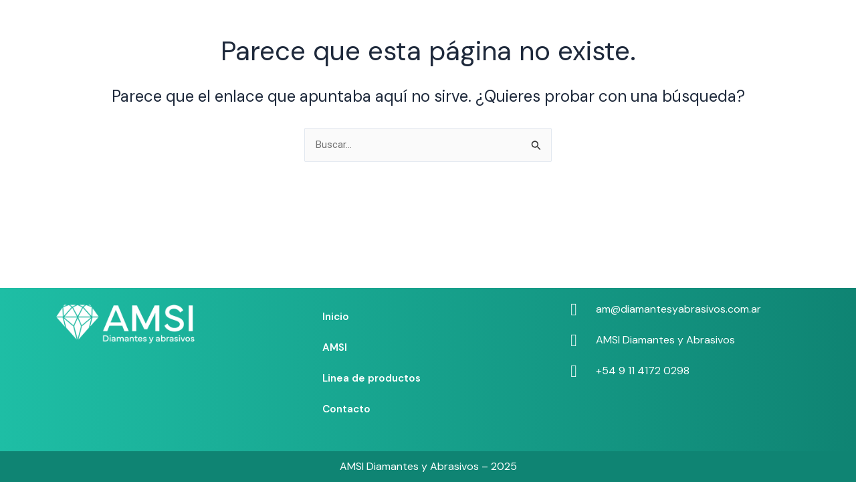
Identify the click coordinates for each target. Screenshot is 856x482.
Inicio (357, 28)
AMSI (406, 28)
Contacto (583, 28)
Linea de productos (489, 28)
